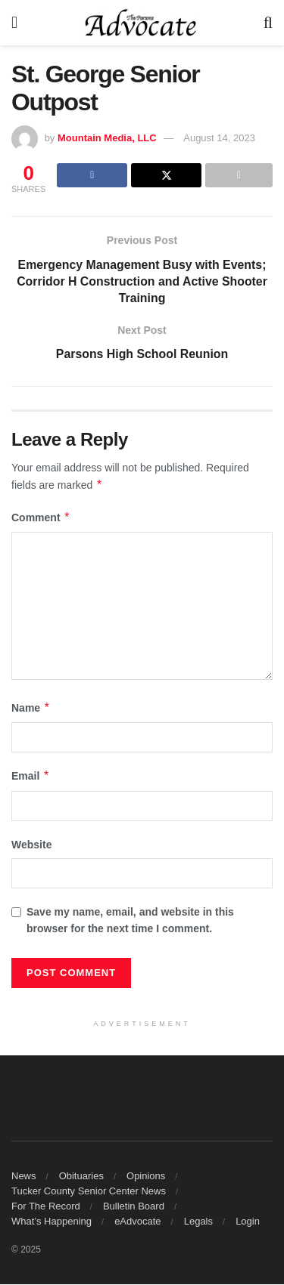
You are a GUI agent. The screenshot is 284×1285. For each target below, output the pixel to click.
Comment (40, 518)
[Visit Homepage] (140, 23)
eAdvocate (137, 1222)
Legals (198, 1222)
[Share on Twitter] (166, 175)
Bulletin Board (133, 1206)
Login (248, 1222)
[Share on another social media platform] (239, 175)
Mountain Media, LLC (107, 138)
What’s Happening (51, 1222)
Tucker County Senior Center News (88, 1191)
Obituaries (81, 1176)
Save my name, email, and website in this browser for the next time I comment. (130, 921)
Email (30, 776)
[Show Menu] (14, 22)
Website (31, 845)
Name (31, 708)
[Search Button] (268, 22)
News (23, 1176)
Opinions (145, 1176)
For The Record (45, 1206)
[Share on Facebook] (92, 175)
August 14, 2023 (219, 138)
